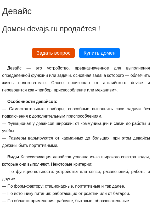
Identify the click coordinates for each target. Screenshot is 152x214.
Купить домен (99, 53)
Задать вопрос (53, 53)
